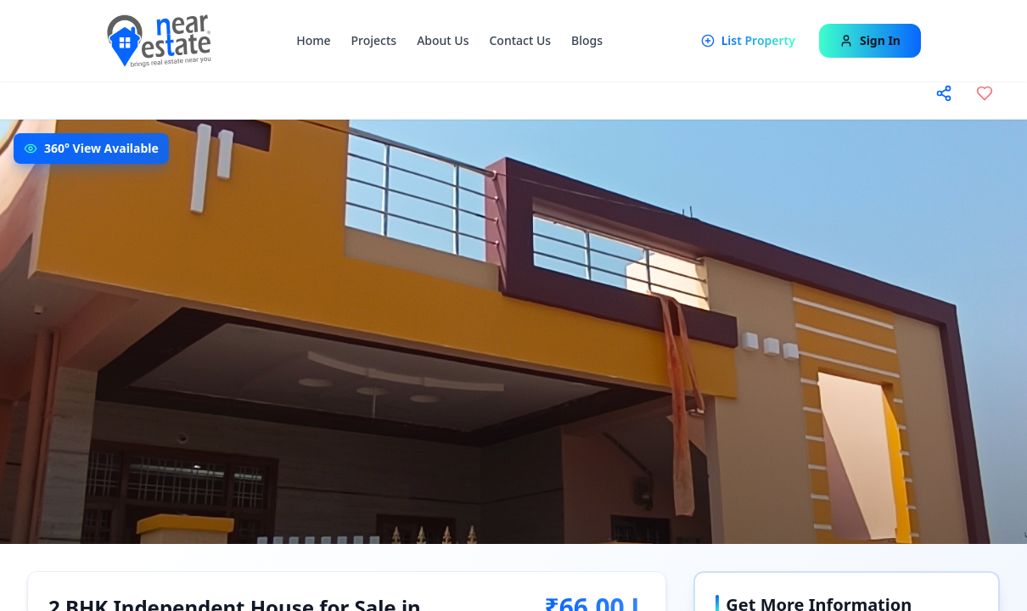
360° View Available (101, 148)
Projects (374, 40)
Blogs (587, 40)
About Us (443, 40)
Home (313, 40)
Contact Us (520, 40)
